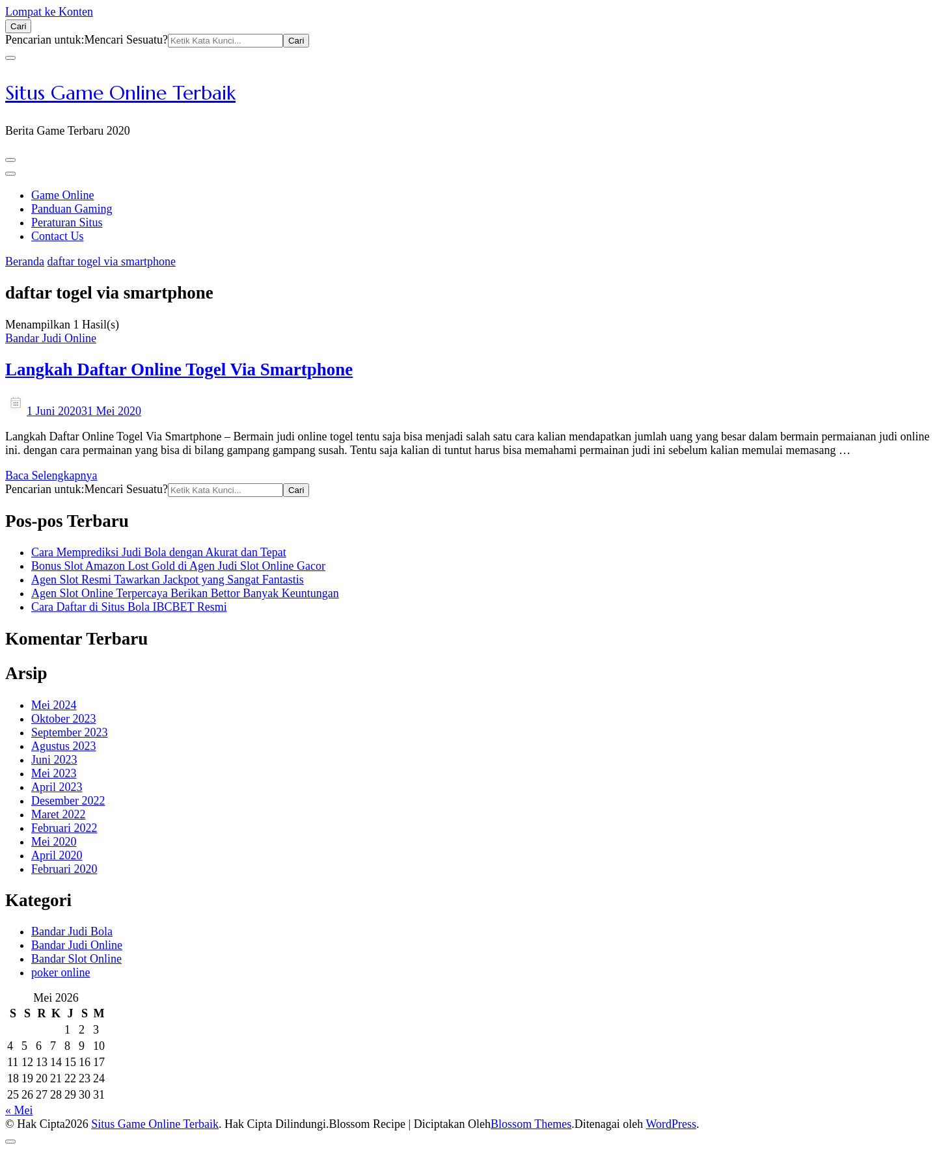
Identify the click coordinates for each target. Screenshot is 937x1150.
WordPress (670, 1123)
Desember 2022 (68, 800)
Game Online (62, 195)
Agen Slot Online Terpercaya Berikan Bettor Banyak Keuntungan (185, 593)
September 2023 (69, 732)
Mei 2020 (54, 841)
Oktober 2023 (63, 718)
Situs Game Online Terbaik (120, 93)
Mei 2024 (54, 705)
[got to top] (10, 1141)
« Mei (19, 1110)
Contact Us (57, 236)
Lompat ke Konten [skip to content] (49, 11)
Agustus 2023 (63, 746)
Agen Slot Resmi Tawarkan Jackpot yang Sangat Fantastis (167, 579)
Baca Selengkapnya (51, 475)
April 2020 (57, 855)
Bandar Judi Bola (72, 931)
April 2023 (57, 787)
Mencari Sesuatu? (125, 39)
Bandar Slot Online (76, 958)
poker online (60, 972)
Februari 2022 (64, 828)
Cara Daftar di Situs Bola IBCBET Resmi (129, 606)
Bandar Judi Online (50, 338)
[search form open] (18, 26)
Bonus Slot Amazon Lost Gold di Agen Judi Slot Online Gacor (178, 565)
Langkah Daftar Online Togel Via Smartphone (179, 369)
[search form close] (10, 58)
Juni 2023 (54, 759)
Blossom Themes (531, 1123)
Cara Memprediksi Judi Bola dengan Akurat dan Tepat (158, 552)
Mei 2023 (54, 773)
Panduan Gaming (71, 208)
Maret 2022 (58, 814)
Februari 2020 (64, 869)
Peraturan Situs (67, 222)
